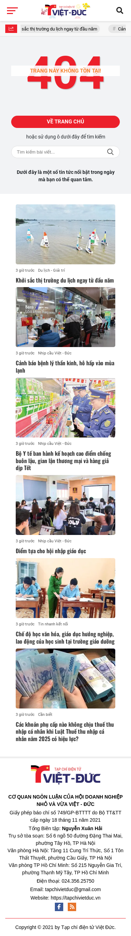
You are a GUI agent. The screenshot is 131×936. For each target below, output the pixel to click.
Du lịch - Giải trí (51, 270)
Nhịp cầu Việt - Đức (55, 353)
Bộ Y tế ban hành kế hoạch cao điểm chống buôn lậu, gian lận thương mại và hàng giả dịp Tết (63, 460)
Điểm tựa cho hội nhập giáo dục (51, 551)
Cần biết (45, 714)
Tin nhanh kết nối (53, 624)
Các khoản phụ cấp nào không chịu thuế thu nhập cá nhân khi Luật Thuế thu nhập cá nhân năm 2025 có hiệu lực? (65, 731)
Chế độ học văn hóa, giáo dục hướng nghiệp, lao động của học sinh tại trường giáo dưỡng (65, 637)
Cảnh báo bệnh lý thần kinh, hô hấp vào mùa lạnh (65, 366)
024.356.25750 (77, 881)
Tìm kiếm (110, 152)
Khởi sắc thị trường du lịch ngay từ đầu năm (57, 29)
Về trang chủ (65, 121)
